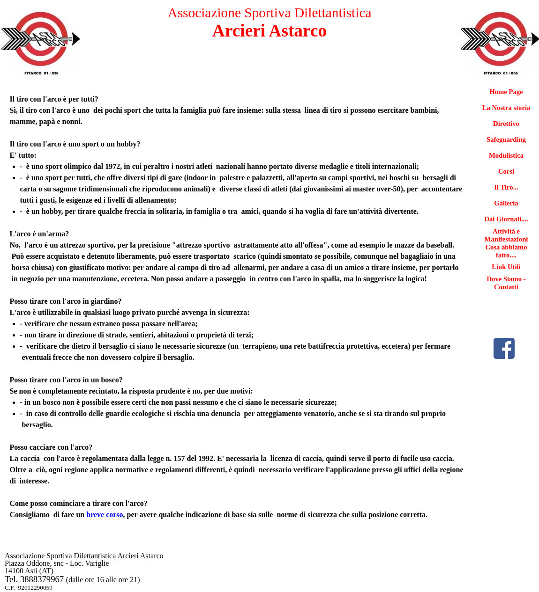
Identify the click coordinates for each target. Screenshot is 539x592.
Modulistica (506, 155)
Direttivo (506, 123)
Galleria (506, 203)
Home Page (506, 91)
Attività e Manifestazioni (506, 235)
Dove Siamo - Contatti (506, 283)
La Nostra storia (506, 107)
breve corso (104, 515)
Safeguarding (506, 139)
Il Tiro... (506, 187)
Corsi (506, 171)
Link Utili (506, 266)
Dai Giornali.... (506, 219)
